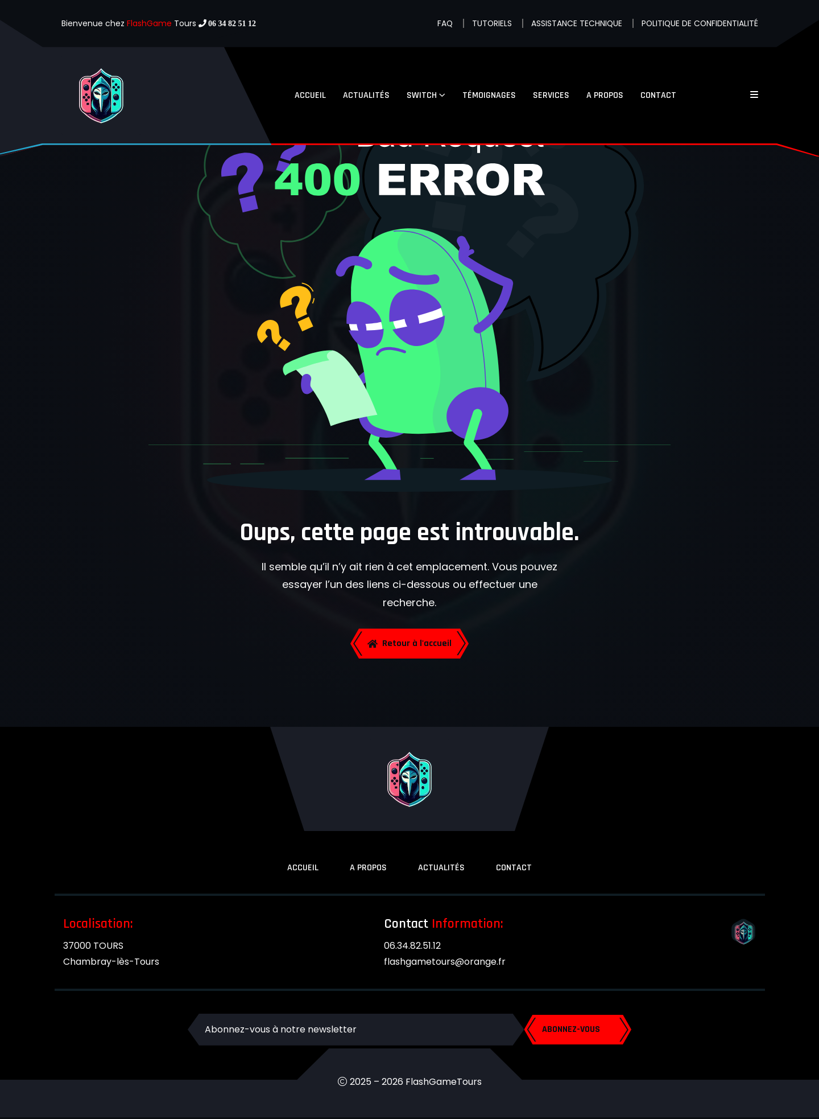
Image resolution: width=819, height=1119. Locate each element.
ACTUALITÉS (366, 95)
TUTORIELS (489, 23)
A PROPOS (604, 95)
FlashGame (149, 23)
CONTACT (658, 95)
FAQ (442, 23)
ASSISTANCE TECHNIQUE (575, 23)
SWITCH (422, 95)
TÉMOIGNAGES (489, 95)
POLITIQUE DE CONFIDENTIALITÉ (699, 23)
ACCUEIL (310, 95)
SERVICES (551, 95)
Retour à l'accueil (409, 644)
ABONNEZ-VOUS (574, 1031)
